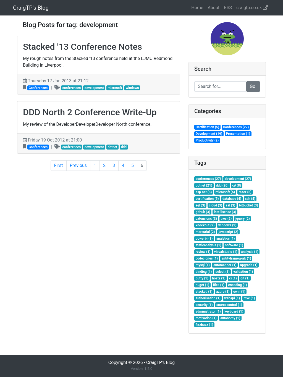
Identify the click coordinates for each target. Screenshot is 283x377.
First (58, 165)
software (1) (234, 245)
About (213, 7)
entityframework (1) (236, 258)
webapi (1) (232, 298)
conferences (71, 88)
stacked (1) (204, 292)
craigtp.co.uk (252, 7)
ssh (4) (250, 199)
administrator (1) (208, 311)
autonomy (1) (230, 318)
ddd (124, 147)
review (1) (203, 252)
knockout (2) (205, 225)
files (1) (218, 285)
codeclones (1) (207, 258)
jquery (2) (242, 219)
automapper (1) (224, 265)
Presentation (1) (238, 134)
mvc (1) (249, 298)
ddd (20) (222, 185)
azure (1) (222, 292)
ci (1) (233, 278)
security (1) (204, 305)
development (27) (238, 179)
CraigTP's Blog (31, 7)
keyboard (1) (233, 311)
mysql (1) (203, 265)
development (94, 88)
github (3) (203, 212)
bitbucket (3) (248, 205)
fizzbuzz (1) (204, 325)
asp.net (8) (204, 192)
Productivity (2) (207, 140)
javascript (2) (228, 232)
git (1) (244, 278)
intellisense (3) (225, 212)
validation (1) (243, 272)
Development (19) (209, 134)
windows (132, 88)
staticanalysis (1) (208, 245)
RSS (228, 7)
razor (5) (245, 192)
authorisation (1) (208, 298)
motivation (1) (206, 318)
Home (197, 7)
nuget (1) (202, 285)
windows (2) (227, 225)
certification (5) (207, 199)
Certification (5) (207, 127)
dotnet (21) (204, 185)
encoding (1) (237, 285)
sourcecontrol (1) (229, 305)
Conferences (38, 88)
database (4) (231, 199)
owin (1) (239, 292)
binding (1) (204, 272)
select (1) (223, 272)
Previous (78, 165)
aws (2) (226, 219)
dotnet (112, 147)
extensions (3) (206, 219)
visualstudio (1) (225, 252)
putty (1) (202, 278)
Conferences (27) (236, 127)
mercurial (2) (205, 232)
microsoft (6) (225, 192)
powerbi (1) (204, 238)
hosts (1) (218, 278)
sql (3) (200, 205)
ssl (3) (230, 205)
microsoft (115, 88)
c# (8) (236, 185)
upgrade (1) (248, 265)
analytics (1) (225, 238)
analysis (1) (249, 252)
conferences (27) (208, 179)
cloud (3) (215, 205)
